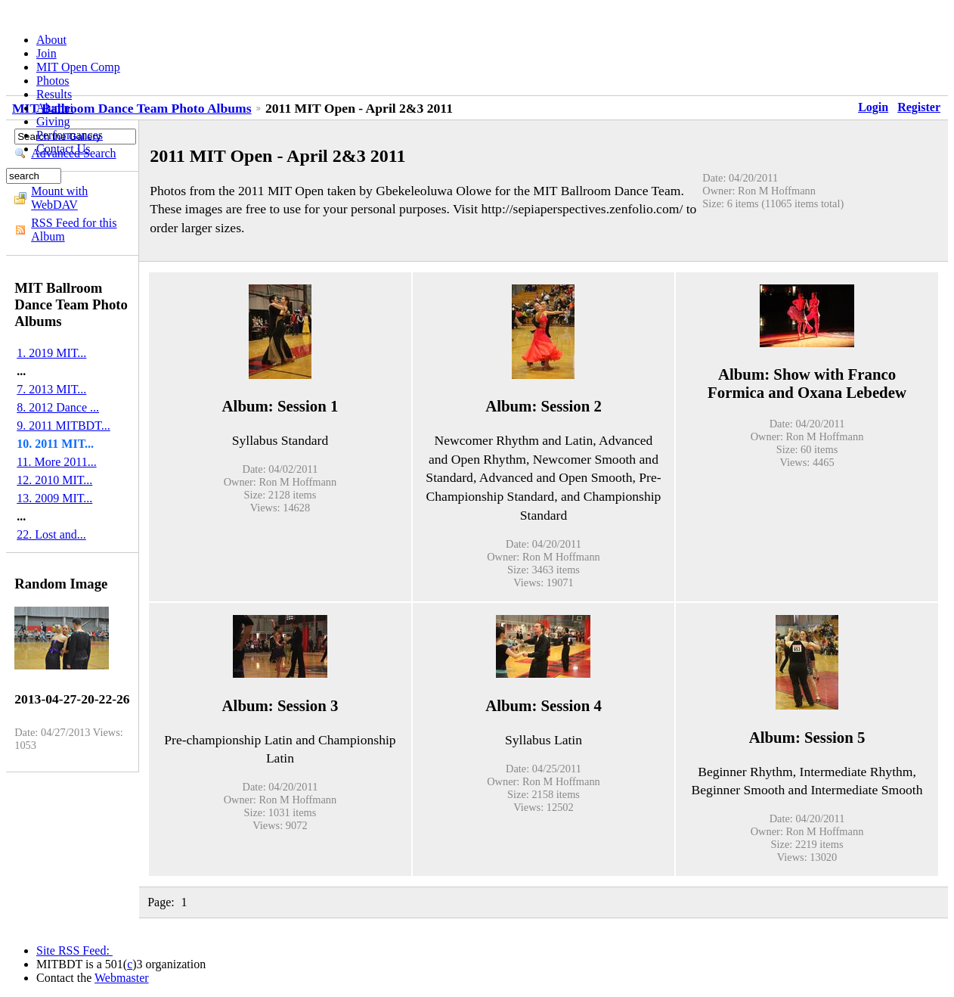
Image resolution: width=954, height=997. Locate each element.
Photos (53, 80)
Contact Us (63, 148)
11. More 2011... (56, 461)
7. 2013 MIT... (51, 389)
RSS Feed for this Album (73, 229)
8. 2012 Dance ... (58, 407)
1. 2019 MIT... (51, 352)
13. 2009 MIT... (54, 498)
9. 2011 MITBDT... (63, 425)
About (51, 39)
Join (46, 53)
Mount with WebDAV (59, 198)
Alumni (54, 107)
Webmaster (121, 977)
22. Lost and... (51, 534)
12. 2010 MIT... (54, 480)
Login (873, 107)
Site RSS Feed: (74, 950)
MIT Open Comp (78, 67)
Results (54, 94)
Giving (53, 121)
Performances (69, 135)
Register (918, 107)
